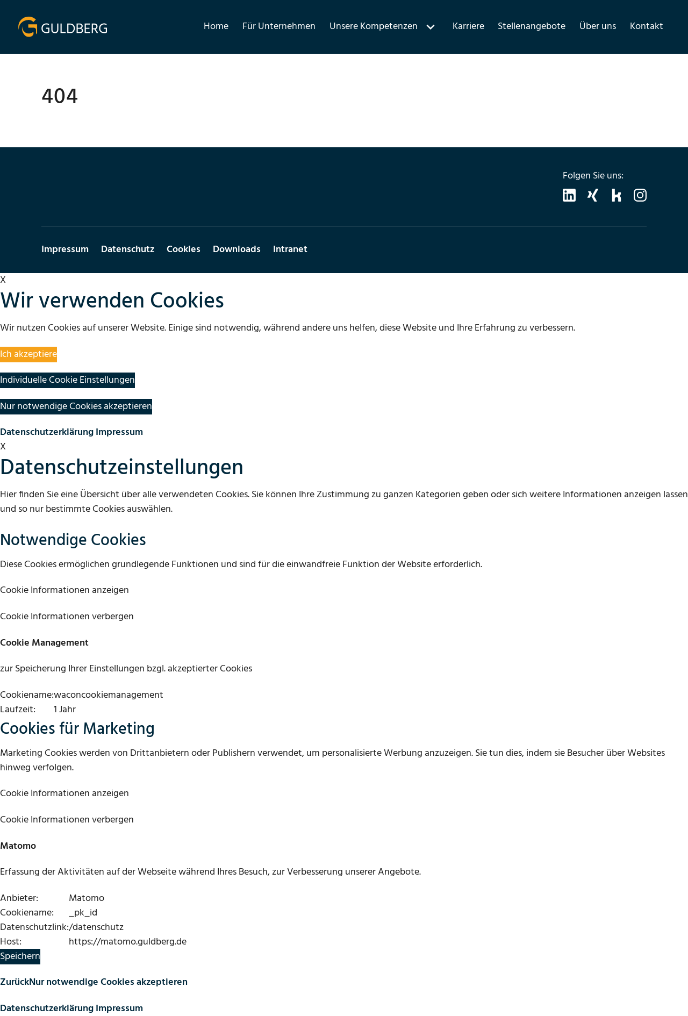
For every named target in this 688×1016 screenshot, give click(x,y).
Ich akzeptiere (28, 354)
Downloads (237, 249)
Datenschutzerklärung (47, 432)
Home (216, 26)
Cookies (183, 249)
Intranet (290, 249)
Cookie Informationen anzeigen (64, 590)
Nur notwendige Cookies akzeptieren (76, 406)
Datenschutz (127, 249)
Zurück (14, 982)
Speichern (20, 956)
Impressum (65, 249)
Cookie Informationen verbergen (67, 617)
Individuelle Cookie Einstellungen (67, 380)
